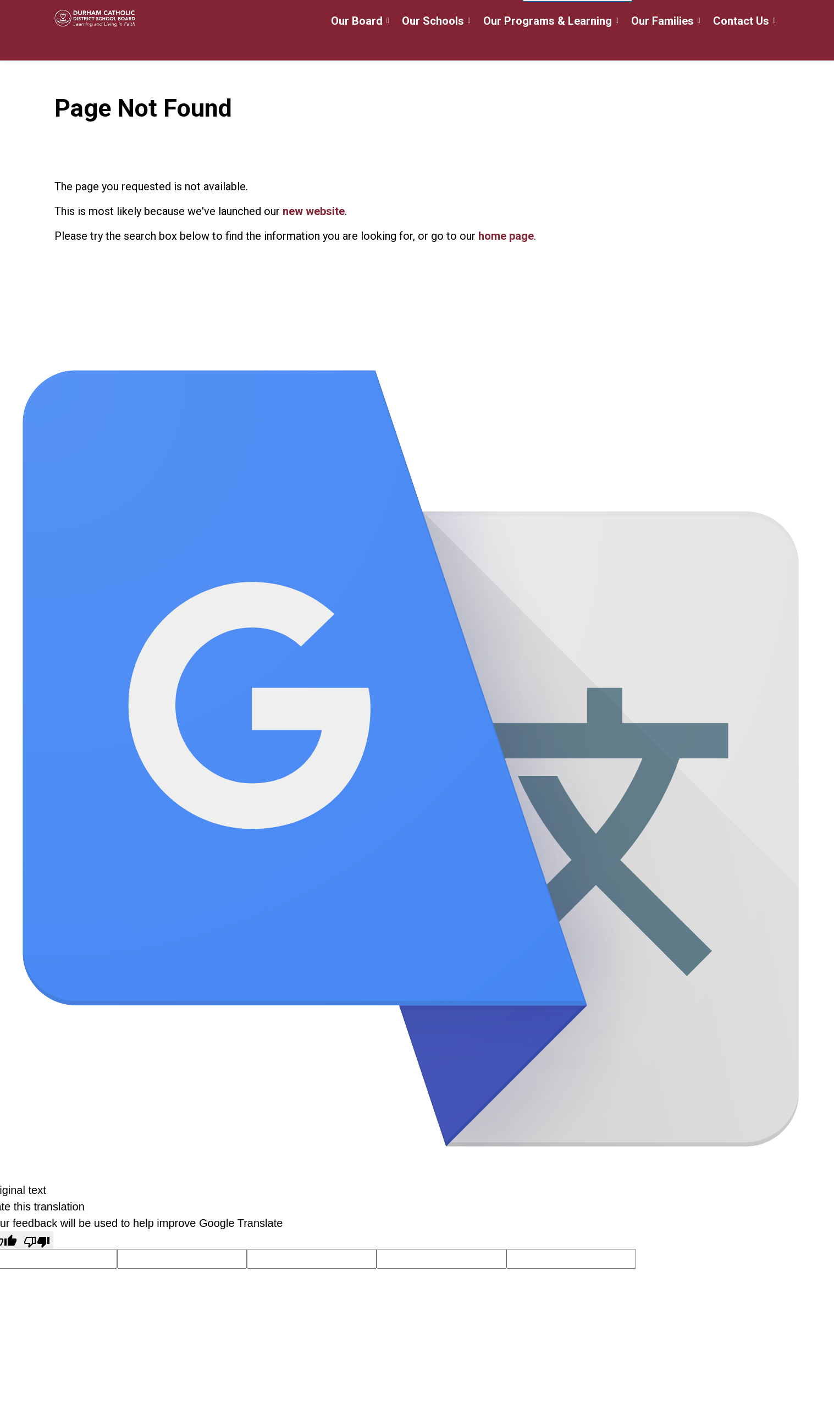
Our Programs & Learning (547, 45)
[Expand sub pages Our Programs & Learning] (617, 45)
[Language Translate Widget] (577, 15)
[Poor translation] (36, 1240)
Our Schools (433, 45)
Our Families (662, 45)
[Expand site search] (769, 15)
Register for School (369, 15)
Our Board (357, 45)
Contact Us (741, 45)
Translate (717, 16)
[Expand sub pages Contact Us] (774, 45)
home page (506, 236)
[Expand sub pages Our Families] (699, 45)
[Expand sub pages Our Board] (388, 45)
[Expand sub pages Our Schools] (469, 45)
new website (314, 211)
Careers (298, 15)
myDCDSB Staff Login (466, 15)
